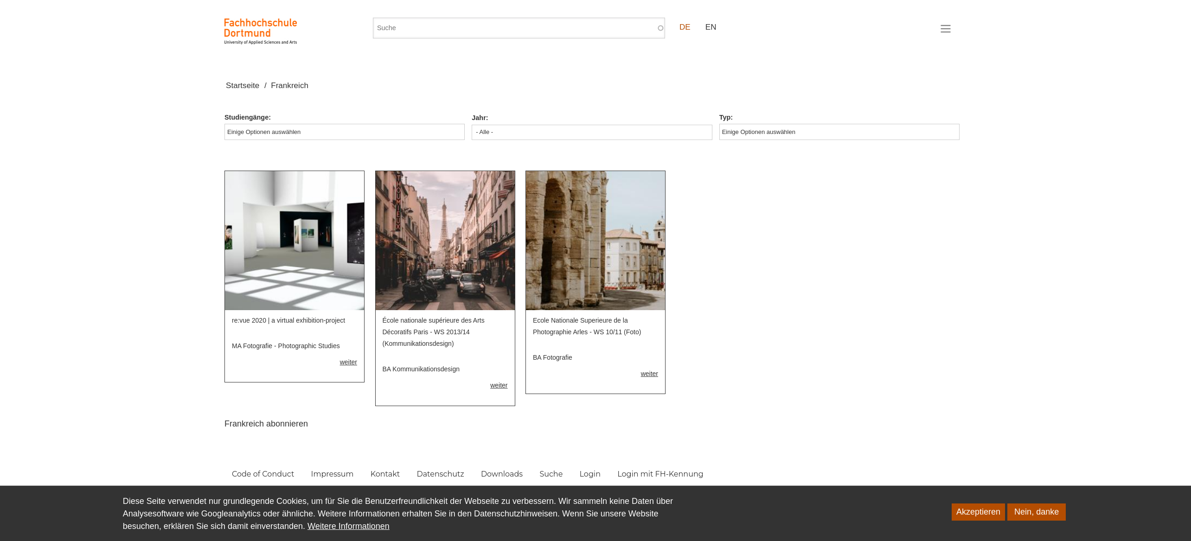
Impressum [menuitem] (332, 474)
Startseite (242, 85)
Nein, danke (1036, 519)
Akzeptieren (978, 519)
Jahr (479, 117)
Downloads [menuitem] (502, 474)
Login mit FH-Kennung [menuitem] (660, 474)
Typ (725, 117)
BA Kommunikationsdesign (421, 369)
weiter (348, 362)
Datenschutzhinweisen (515, 521)
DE (685, 27)
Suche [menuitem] (551, 474)
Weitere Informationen (348, 534)
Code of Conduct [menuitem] (263, 474)
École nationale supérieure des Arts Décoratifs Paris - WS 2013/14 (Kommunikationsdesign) (434, 332)
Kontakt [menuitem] (385, 474)
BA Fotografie (552, 357)
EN (711, 27)
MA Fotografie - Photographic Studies (286, 346)
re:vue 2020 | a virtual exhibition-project (288, 320)
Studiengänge (246, 117)
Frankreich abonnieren (266, 423)
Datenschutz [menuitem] (440, 474)
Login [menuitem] (590, 474)
